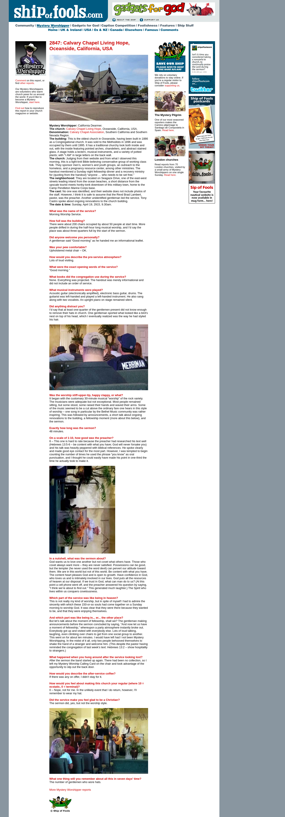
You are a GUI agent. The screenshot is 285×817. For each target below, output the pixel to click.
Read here (168, 130)
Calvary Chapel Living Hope (83, 128)
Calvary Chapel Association (87, 132)
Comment (20, 80)
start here (34, 102)
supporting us (172, 85)
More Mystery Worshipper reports (70, 789)
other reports (27, 83)
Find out (19, 108)
